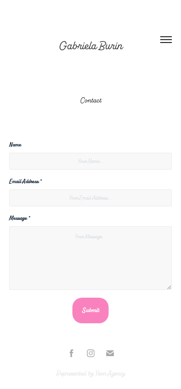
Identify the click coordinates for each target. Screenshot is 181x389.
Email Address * (25, 181)
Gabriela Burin (91, 46)
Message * (19, 218)
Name (15, 144)
